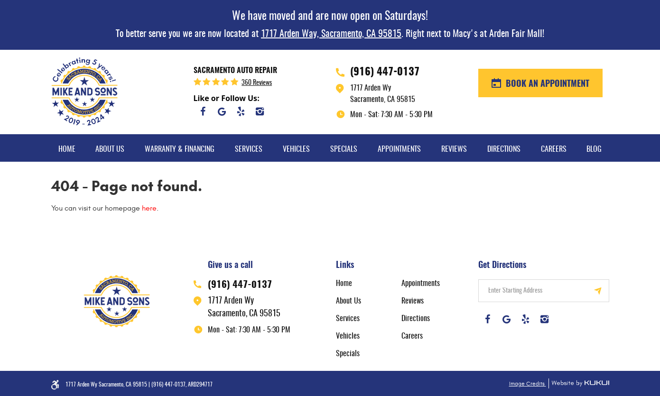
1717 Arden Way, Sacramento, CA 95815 (331, 34)
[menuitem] (67, 148)
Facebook (203, 111)
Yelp (241, 111)
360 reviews (257, 83)
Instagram (260, 111)
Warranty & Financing (179, 149)
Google (222, 111)
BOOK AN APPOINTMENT (546, 84)
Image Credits (527, 383)
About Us (109, 149)
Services (248, 149)
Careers (554, 149)
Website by (578, 383)
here (149, 208)
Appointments (399, 149)
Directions (504, 149)
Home (66, 149)
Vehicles (296, 149)
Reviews (454, 149)
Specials (343, 149)
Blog (594, 149)
